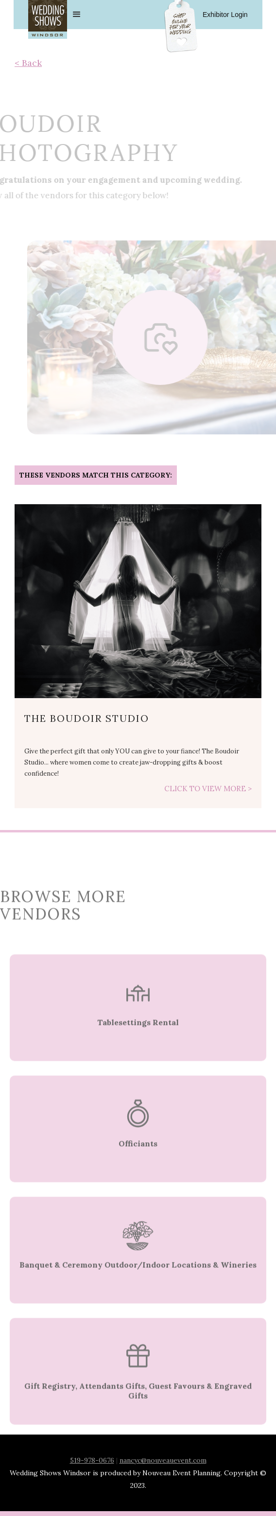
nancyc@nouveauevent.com (163, 1460)
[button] (162, 14)
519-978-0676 (92, 1460)
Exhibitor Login (225, 14)
